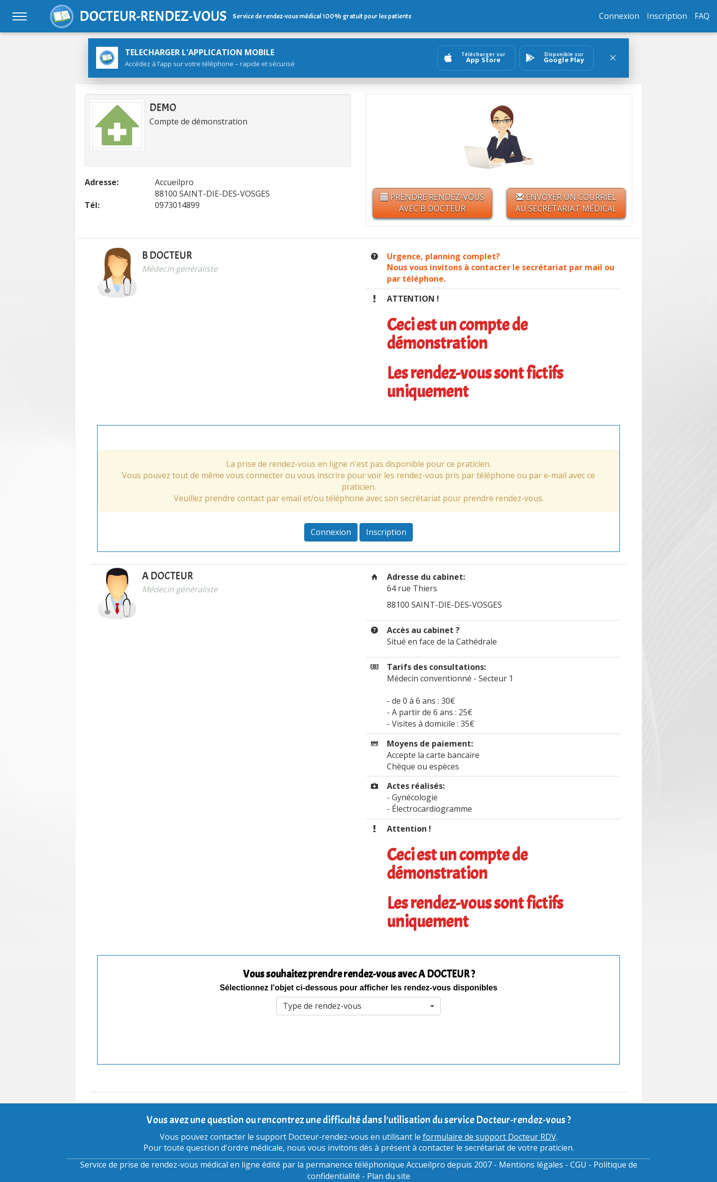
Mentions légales (531, 1164)
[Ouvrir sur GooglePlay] (556, 58)
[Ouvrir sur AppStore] (476, 58)
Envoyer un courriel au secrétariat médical (566, 203)
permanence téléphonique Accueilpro (375, 1164)
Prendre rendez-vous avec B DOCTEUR (432, 203)
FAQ (702, 15)
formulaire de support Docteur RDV (489, 1136)
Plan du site (388, 1176)
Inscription (667, 15)
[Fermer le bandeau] (613, 58)
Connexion (619, 15)
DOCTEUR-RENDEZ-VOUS (153, 16)
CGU (578, 1164)
